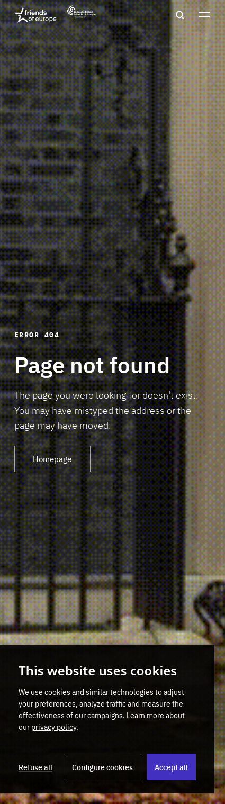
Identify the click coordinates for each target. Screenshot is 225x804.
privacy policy (53, 726)
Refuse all (35, 767)
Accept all (171, 767)
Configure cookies (102, 767)
